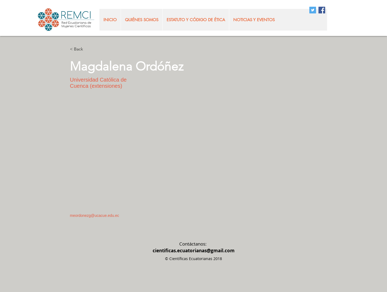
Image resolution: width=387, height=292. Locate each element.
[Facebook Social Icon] (321, 10)
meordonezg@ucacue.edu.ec (94, 215)
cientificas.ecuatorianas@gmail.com (194, 250)
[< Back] (80, 49)
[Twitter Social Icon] (312, 10)
